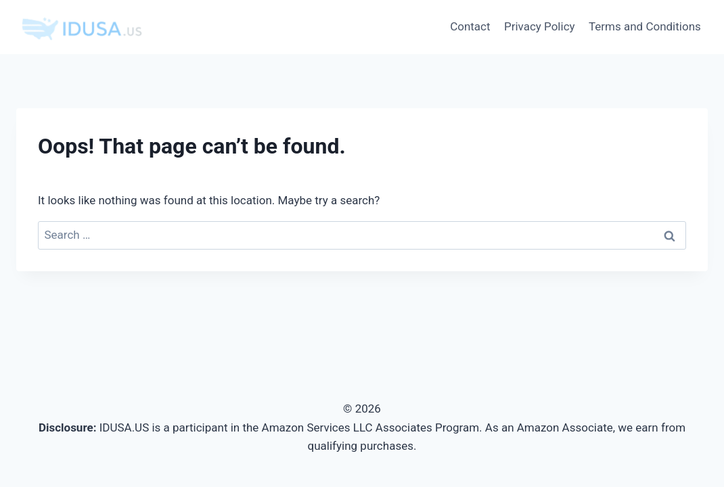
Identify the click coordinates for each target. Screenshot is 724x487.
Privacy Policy (539, 26)
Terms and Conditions (645, 26)
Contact (470, 26)
